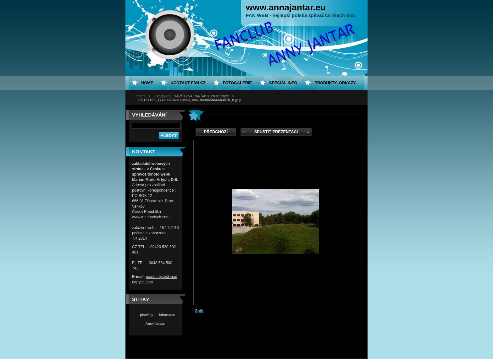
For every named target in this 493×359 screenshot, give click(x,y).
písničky (146, 315)
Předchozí (216, 131)
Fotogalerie (237, 82)
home (141, 96)
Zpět (199, 310)
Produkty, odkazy (335, 82)
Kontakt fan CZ (187, 82)
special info (283, 82)
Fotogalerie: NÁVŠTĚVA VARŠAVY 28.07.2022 (191, 96)
